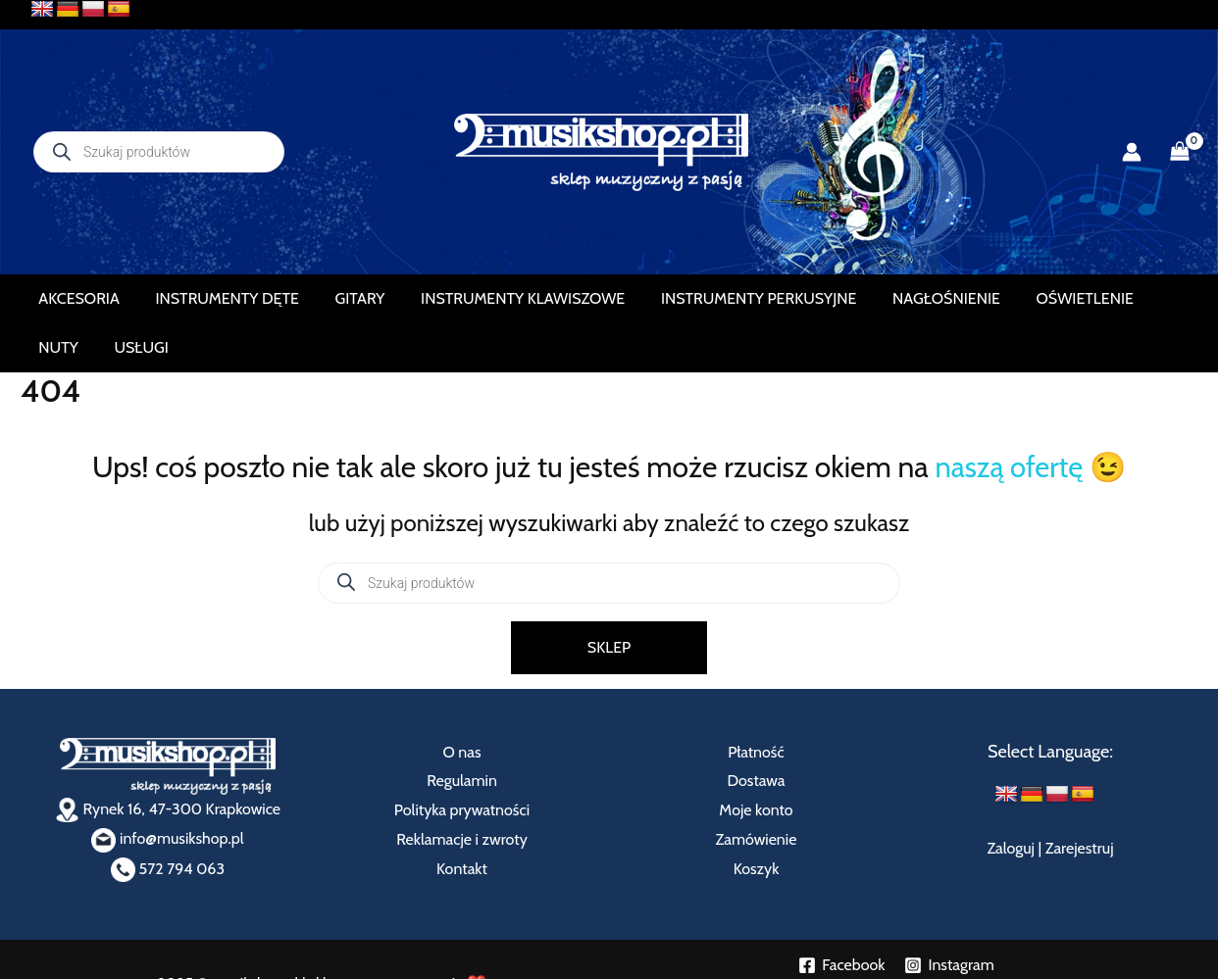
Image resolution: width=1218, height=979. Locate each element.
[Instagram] (948, 916)
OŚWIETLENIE (991, 298)
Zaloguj (1011, 800)
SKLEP (609, 598)
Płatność (756, 703)
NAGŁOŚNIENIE (870, 298)
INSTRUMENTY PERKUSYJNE (699, 298)
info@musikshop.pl (167, 790)
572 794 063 (168, 819)
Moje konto (755, 761)
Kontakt (461, 819)
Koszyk (757, 819)
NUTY (1079, 298)
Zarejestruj (1079, 800)
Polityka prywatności (462, 761)
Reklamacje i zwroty (461, 790)
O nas (461, 703)
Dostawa (756, 732)
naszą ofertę (1009, 418)
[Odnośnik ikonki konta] (1132, 152)
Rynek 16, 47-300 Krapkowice (167, 760)
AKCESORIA (84, 298)
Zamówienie (756, 790)
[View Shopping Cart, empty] (1179, 152)
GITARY (333, 298)
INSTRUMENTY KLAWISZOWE (480, 298)
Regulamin (462, 732)
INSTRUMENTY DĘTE (215, 298)
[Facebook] (841, 916)
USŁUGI (1147, 298)
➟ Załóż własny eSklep (896, 955)
